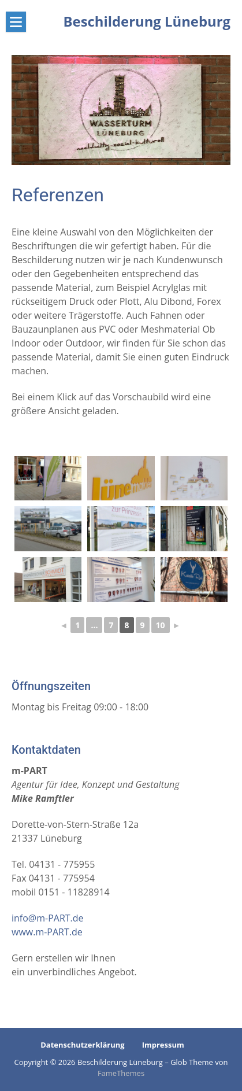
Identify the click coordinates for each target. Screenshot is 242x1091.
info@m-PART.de (48, 918)
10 (160, 625)
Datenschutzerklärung (82, 1045)
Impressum (163, 1045)
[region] (121, 110)
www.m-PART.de (47, 932)
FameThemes (121, 1073)
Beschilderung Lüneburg (147, 21)
